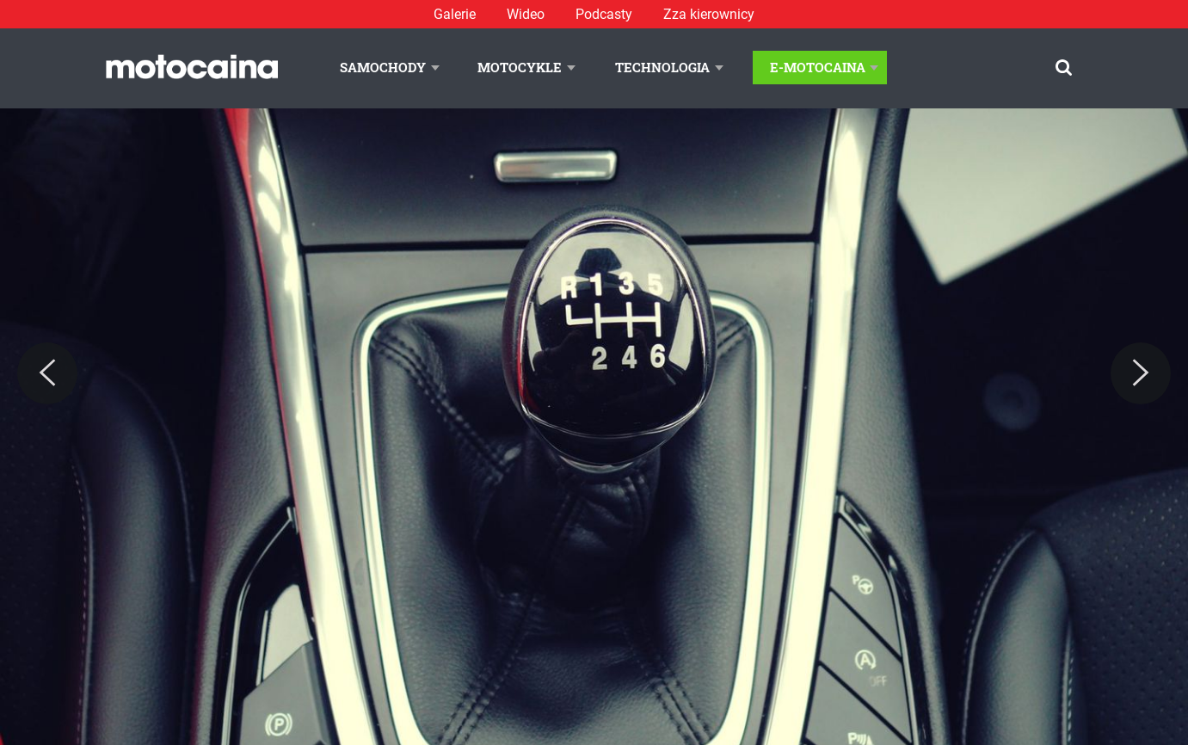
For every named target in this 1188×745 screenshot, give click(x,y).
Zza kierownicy (708, 14)
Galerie (455, 14)
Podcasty (604, 14)
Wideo (526, 14)
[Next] (1141, 373)
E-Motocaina (817, 67)
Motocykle (519, 67)
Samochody (383, 67)
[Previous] (47, 373)
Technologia (662, 67)
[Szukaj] (1064, 67)
